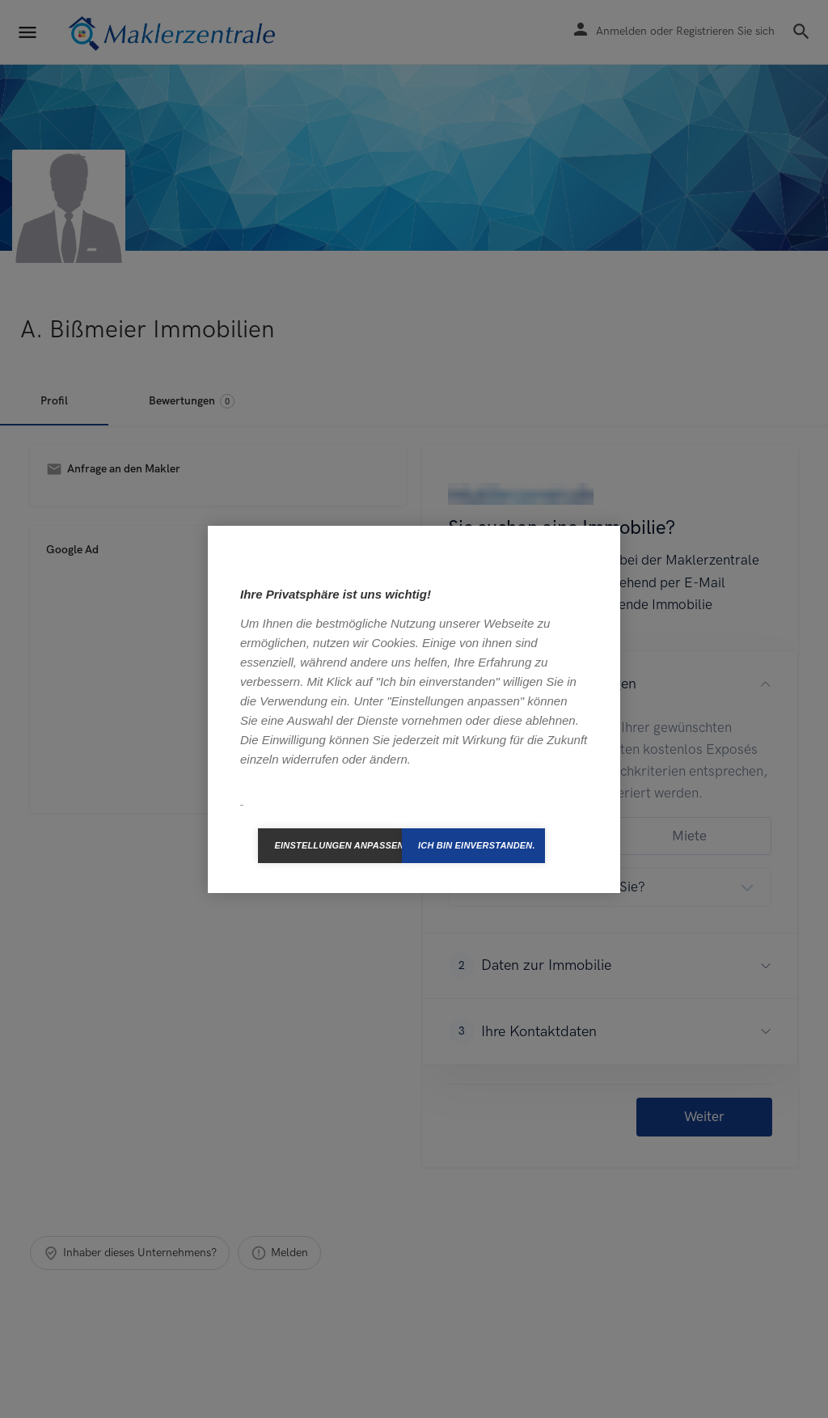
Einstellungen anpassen (338, 845)
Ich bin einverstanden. (476, 845)
